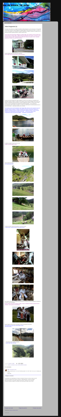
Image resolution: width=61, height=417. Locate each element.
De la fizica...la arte (16, 5)
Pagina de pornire (23, 408)
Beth (8, 369)
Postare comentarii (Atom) (13, 410)
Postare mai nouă (9, 408)
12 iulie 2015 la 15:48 (12, 369)
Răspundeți (9, 373)
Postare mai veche (37, 408)
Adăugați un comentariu (9, 375)
